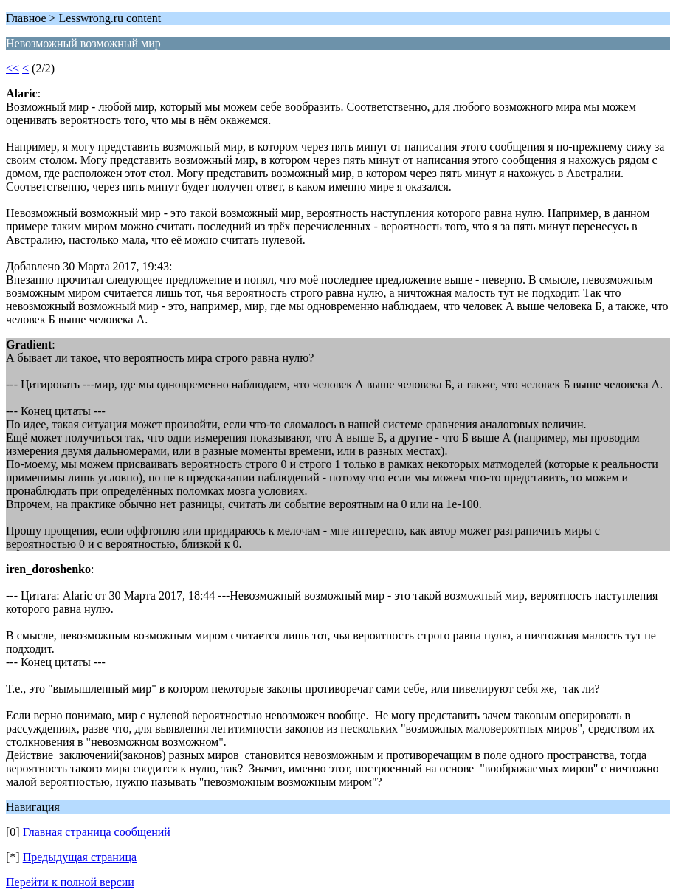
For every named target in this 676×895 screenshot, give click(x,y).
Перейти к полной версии (70, 882)
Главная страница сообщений (96, 832)
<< (12, 68)
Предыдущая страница (80, 857)
